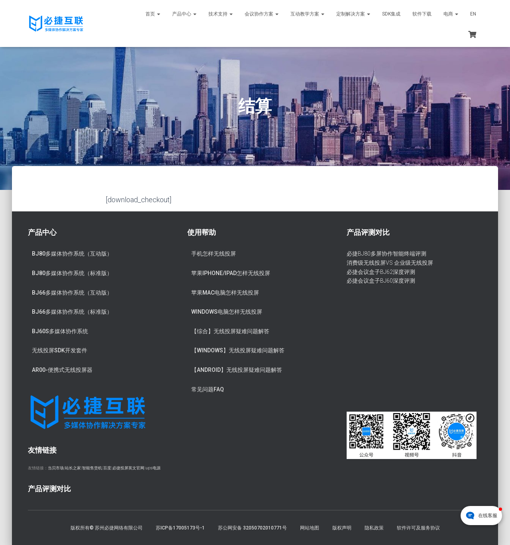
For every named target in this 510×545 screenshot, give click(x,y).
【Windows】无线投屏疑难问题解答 (237, 350)
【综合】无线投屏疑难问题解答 (230, 331)
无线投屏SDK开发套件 (59, 350)
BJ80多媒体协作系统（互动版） (72, 253)
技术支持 (220, 14)
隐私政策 (374, 528)
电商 (450, 14)
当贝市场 (56, 468)
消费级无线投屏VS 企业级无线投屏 (390, 263)
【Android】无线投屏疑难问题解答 (236, 370)
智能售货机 (92, 468)
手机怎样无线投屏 (213, 253)
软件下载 (422, 14)
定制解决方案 (353, 14)
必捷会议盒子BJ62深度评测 (381, 272)
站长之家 (73, 468)
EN (473, 14)
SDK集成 (391, 14)
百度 (107, 468)
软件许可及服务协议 (418, 528)
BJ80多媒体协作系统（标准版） (72, 273)
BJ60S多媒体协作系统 (60, 331)
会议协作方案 (262, 14)
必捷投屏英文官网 (128, 468)
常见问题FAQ (207, 389)
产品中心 (184, 14)
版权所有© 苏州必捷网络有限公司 (107, 528)
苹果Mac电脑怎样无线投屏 (225, 292)
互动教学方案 (307, 14)
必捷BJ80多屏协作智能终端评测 (386, 253)
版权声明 (341, 528)
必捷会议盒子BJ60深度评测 (381, 280)
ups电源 (153, 468)
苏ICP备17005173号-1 (180, 528)
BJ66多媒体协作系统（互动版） (72, 292)
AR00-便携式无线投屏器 (62, 370)
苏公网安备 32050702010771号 (252, 528)
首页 (152, 14)
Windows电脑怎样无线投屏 (226, 312)
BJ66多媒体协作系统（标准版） (72, 312)
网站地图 (309, 528)
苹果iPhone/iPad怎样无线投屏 (230, 273)
